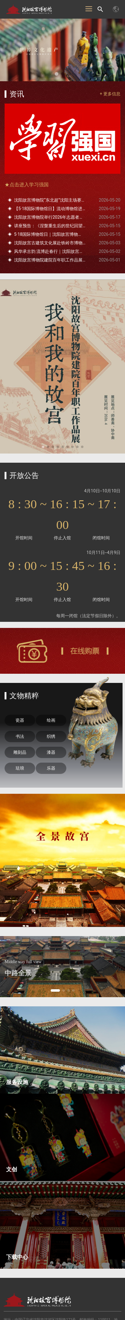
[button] (56, 74)
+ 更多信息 (110, 93)
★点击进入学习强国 (27, 185)
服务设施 (17, 1082)
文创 (11, 1169)
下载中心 (17, 1257)
